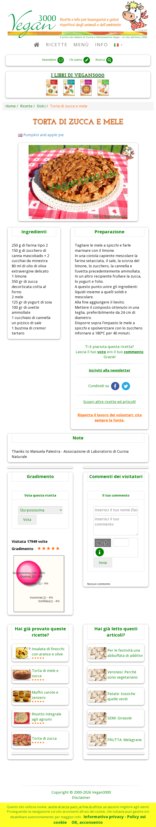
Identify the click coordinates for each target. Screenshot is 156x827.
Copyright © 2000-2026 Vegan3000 (81, 792)
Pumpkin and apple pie (41, 134)
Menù (81, 44)
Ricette (57, 44)
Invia (103, 562)
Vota (27, 519)
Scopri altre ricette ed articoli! (109, 401)
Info (101, 44)
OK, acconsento (87, 822)
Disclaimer (81, 797)
